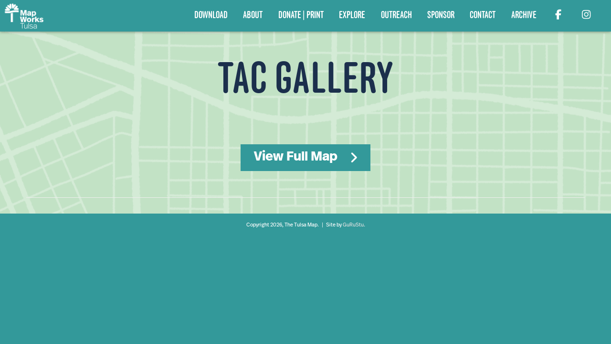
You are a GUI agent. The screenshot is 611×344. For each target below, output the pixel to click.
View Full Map (295, 157)
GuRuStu (353, 225)
